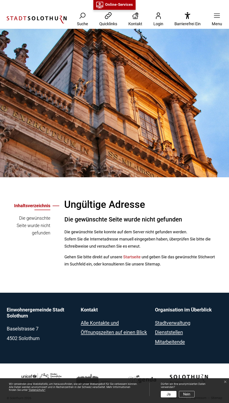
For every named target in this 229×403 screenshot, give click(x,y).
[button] (215, 19)
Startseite (132, 257)
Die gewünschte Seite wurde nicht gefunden (33, 225)
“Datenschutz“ (36, 390)
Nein (186, 394)
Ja (169, 394)
